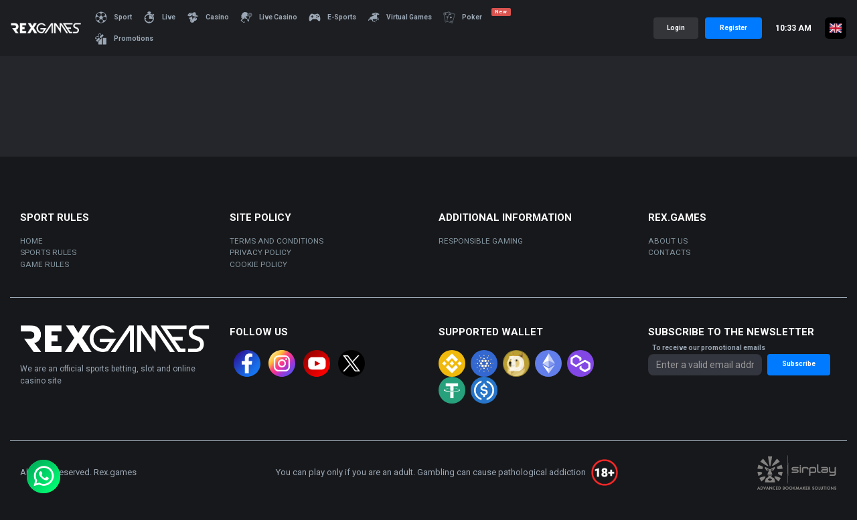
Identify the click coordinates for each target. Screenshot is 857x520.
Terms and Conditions (276, 241)
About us (668, 241)
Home (31, 241)
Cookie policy (258, 264)
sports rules (48, 252)
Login (676, 27)
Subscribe (798, 363)
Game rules (44, 264)
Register (733, 27)
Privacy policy (260, 252)
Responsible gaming (481, 241)
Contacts (669, 252)
